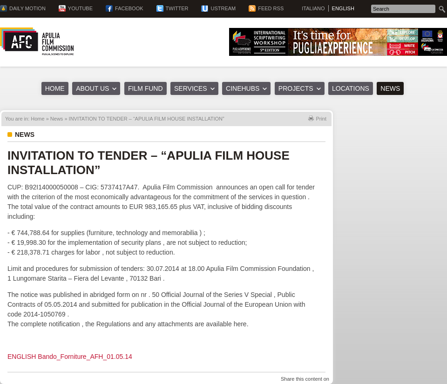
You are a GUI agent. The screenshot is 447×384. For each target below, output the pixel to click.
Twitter (177, 8)
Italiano (313, 8)
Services (190, 88)
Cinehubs (242, 88)
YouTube (80, 8)
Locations (350, 88)
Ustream (223, 8)
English (343, 8)
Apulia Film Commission (37, 41)
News (390, 88)
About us (92, 88)
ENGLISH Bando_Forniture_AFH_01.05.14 (69, 356)
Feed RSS (271, 8)
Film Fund (145, 88)
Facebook (129, 8)
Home (55, 88)
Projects (295, 88)
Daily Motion (27, 8)
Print (321, 118)
